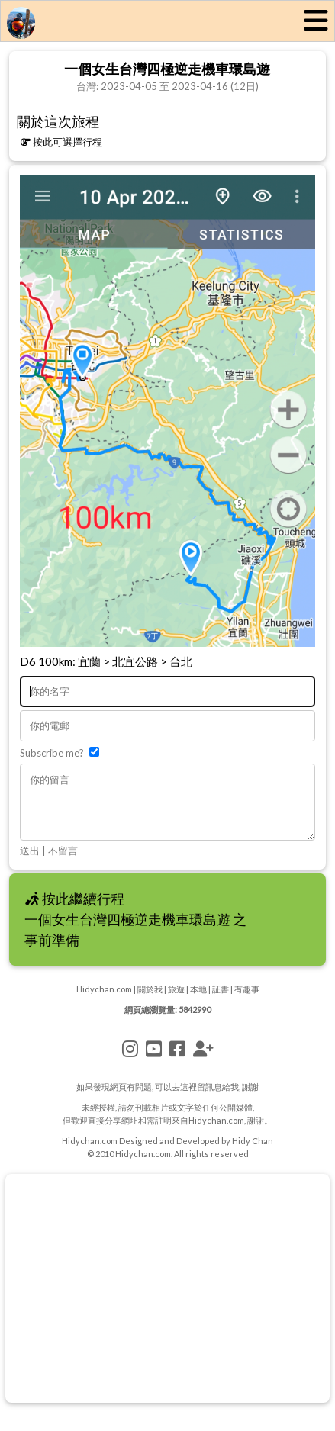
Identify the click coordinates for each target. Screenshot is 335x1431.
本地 (198, 1000)
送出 (30, 862)
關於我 (150, 1000)
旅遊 (176, 1000)
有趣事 (246, 1000)
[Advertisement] (167, 1300)
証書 (220, 1000)
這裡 (188, 1098)
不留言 (63, 862)
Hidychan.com (104, 1000)
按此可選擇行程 (61, 142)
